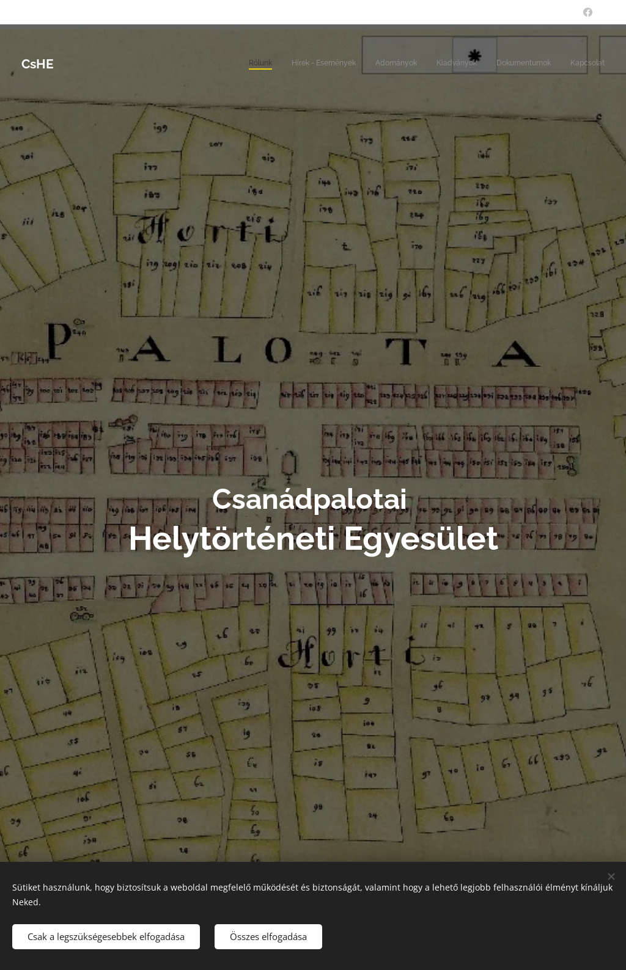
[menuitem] (510, 64)
